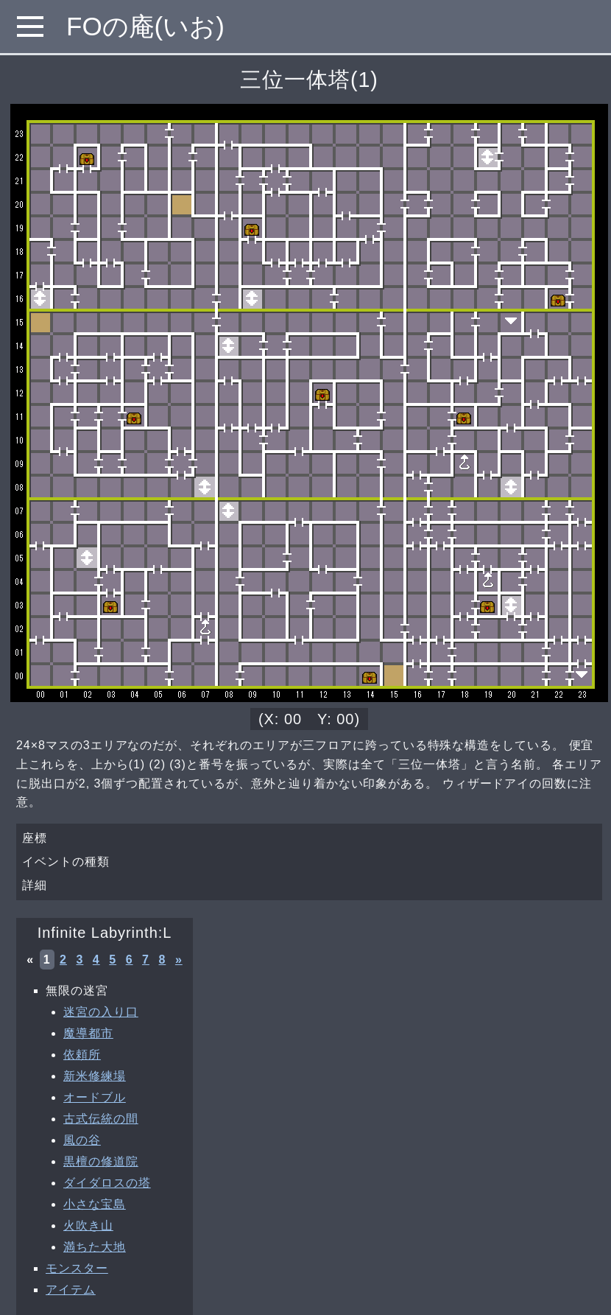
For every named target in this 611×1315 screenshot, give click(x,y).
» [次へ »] (179, 959)
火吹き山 (88, 1225)
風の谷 (82, 1140)
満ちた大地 (94, 1247)
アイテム (71, 1289)
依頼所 (82, 1054)
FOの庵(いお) (145, 26)
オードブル (94, 1097)
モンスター (77, 1268)
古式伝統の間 (100, 1118)
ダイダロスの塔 (107, 1183)
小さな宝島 (94, 1204)
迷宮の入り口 (100, 1012)
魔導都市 (88, 1033)
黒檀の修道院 (100, 1161)
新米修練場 (94, 1076)
